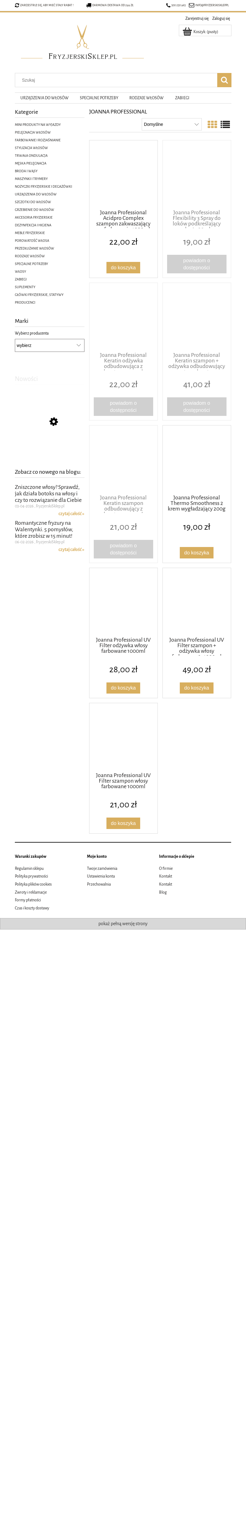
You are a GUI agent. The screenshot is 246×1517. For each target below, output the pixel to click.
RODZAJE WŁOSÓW (30, 256)
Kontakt (165, 876)
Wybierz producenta (32, 333)
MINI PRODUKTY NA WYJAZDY (38, 124)
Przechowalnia (99, 884)
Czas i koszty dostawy (32, 908)
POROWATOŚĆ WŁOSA (32, 240)
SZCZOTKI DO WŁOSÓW (33, 202)
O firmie (166, 868)
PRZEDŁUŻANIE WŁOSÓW (34, 248)
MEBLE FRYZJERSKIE (30, 233)
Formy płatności (28, 900)
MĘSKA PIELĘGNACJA (30, 163)
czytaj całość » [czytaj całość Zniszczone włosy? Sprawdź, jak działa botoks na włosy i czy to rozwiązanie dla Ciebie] (71, 519)
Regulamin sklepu (29, 868)
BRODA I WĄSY (26, 171)
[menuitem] (44, 98)
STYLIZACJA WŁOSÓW (31, 148)
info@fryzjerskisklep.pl (212, 5)
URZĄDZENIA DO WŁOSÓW (36, 194)
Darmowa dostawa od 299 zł (110, 5)
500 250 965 (176, 5)
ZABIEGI (21, 279)
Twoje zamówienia (102, 868)
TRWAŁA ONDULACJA (31, 155)
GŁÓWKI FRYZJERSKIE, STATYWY (39, 295)
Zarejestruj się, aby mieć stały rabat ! (47, 5)
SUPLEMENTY (25, 287)
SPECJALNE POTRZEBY (31, 264)
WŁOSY (20, 271)
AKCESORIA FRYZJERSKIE (34, 217)
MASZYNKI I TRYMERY (31, 179)
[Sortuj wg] (171, 124)
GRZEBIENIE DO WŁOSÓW (34, 210)
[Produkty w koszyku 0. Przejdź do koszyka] (200, 32)
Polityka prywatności (31, 876)
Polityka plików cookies (33, 884)
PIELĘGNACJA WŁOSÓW (33, 132)
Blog (163, 892)
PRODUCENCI (25, 302)
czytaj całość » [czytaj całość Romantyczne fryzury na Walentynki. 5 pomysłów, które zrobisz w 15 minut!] (71, 555)
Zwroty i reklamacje (31, 892)
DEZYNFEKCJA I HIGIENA (33, 225)
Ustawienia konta (101, 876)
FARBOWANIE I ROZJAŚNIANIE (38, 140)
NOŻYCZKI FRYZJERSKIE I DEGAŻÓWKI (43, 186)
